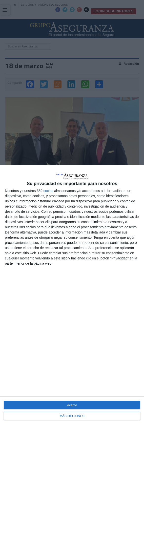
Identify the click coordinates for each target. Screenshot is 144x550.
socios (48, 190)
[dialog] (72, 357)
